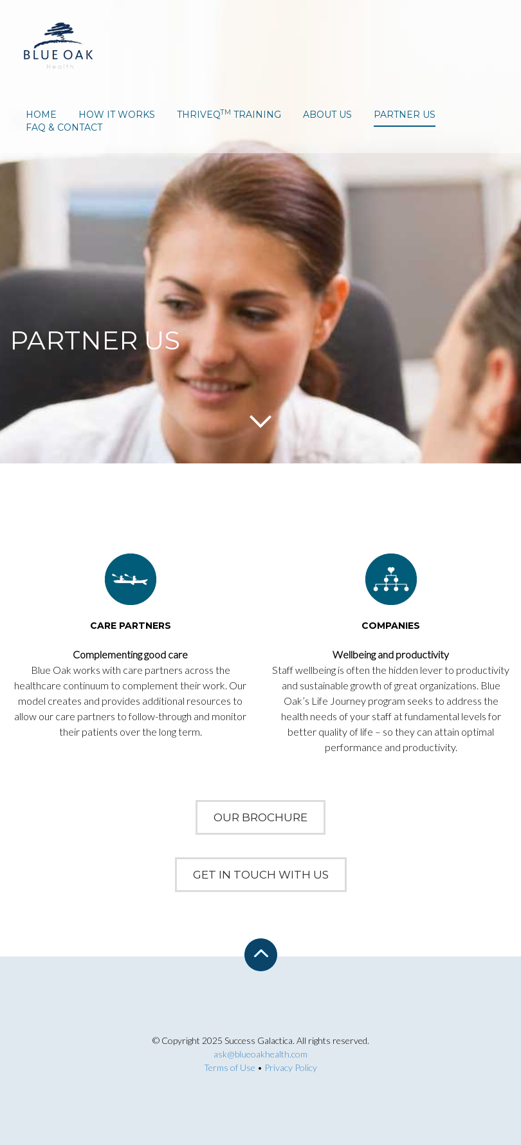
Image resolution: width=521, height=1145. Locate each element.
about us (327, 114)
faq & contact (64, 127)
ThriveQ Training (229, 114)
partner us (404, 114)
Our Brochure (260, 817)
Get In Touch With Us (261, 874)
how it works (116, 114)
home (41, 114)
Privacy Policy (290, 1067)
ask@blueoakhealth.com (260, 1053)
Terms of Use (229, 1067)
